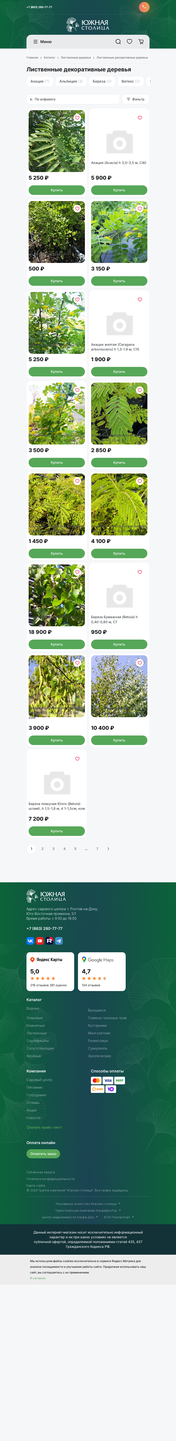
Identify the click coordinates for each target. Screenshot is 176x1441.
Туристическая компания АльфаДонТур (88, 1367)
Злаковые (35, 1174)
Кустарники (98, 1181)
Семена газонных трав (109, 1174)
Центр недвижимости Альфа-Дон (70, 1373)
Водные (33, 1164)
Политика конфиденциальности (50, 1335)
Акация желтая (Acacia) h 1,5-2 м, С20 (119, 296)
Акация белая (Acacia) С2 (53, 293)
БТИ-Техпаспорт (119, 1373)
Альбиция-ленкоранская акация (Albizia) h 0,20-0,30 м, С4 (55, 624)
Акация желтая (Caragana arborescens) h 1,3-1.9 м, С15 (118, 405)
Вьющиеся (97, 1166)
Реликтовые (99, 1197)
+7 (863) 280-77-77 (40, 8)
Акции (32, 1266)
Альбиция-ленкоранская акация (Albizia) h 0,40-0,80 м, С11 (117, 624)
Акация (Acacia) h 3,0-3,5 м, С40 (117, 183)
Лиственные (37, 1189)
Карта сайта (35, 1342)
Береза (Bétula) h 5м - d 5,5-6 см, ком (56, 734)
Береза (102, 82)
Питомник (35, 1243)
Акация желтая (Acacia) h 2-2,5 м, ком (55, 405)
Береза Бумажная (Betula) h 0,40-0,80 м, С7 (117, 734)
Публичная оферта (40, 1328)
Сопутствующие (41, 1204)
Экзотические (101, 1212)
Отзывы (33, 1259)
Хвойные (34, 1212)
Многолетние (100, 1189)
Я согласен (38, 1434)
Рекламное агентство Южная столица (88, 1360)
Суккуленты (99, 1204)
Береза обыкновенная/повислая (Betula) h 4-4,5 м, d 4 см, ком (119, 845)
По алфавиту (43, 101)
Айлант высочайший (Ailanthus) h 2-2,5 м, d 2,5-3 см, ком (56, 186)
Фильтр (136, 101)
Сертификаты (38, 1197)
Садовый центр (40, 1236)
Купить (57, 214)
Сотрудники (37, 1251)
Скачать (45, 1283)
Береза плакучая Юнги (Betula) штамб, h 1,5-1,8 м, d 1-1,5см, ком (56, 959)
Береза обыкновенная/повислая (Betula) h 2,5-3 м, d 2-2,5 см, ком (57, 845)
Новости (34, 1274)
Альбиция (71, 82)
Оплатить (44, 1310)
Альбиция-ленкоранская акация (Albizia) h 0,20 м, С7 (117, 513)
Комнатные (36, 1181)
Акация (40, 82)
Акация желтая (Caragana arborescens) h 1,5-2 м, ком (54, 513)
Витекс (131, 82)
